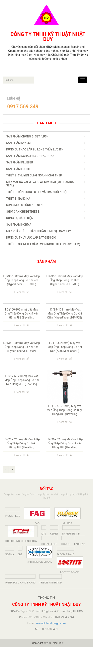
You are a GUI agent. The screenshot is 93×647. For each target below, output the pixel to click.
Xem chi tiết (21, 292)
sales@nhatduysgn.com (51, 623)
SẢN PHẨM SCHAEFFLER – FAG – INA (30, 155)
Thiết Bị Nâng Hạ (18, 198)
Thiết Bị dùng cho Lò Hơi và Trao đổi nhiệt (37, 192)
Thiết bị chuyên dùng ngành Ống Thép (34, 175)
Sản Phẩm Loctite (19, 169)
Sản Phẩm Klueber (19, 162)
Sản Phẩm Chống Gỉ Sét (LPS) (27, 136)
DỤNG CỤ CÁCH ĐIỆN (19, 218)
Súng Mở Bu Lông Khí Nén (24, 205)
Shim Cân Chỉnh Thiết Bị (23, 211)
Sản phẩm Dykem (18, 142)
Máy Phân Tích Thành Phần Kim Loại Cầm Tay (38, 231)
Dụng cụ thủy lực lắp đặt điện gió (31, 237)
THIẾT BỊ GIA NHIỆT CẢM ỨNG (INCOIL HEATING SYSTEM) (43, 244)
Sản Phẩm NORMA (18, 224)
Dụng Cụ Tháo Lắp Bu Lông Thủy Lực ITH (35, 149)
